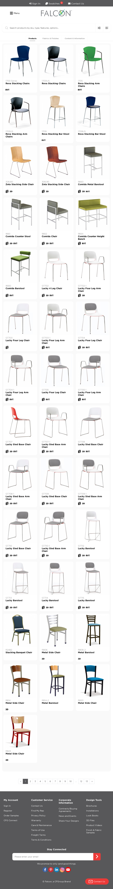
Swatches (54, 3)
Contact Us (76, 3)
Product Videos (94, 825)
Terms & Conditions (41, 840)
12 (81, 781)
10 (70, 781)
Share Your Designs (69, 821)
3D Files (90, 820)
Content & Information (75, 38)
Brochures (91, 806)
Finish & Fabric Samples (94, 831)
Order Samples (11, 815)
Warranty (36, 820)
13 (87, 781)
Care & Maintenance (41, 825)
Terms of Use (38, 830)
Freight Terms (38, 835)
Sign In (34, 3)
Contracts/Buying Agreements (68, 809)
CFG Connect (10, 820)
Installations (92, 811)
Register (8, 811)
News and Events (67, 816)
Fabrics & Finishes (51, 38)
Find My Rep (37, 811)
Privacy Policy (38, 815)
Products (32, 38)
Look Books (92, 815)
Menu (15, 13)
